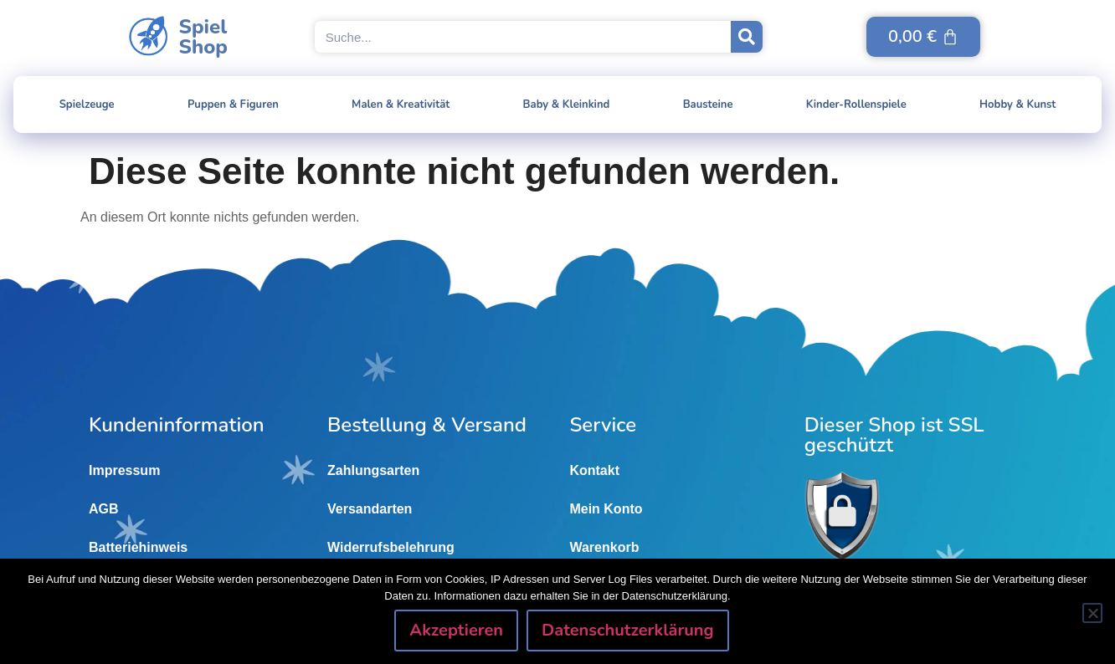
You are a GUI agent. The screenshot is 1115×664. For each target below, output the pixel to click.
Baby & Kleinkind (566, 104)
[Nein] (1092, 613)
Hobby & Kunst (1017, 104)
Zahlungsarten (373, 470)
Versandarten (369, 509)
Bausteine (708, 104)
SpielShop (203, 36)
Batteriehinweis (138, 547)
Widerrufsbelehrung (391, 547)
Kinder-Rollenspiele (856, 104)
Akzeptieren (456, 630)
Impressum (124, 470)
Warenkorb (604, 547)
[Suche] (747, 37)
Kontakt (594, 470)
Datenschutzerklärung (628, 630)
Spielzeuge (87, 104)
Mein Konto (605, 509)
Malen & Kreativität (401, 104)
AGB (104, 509)
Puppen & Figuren (233, 104)
